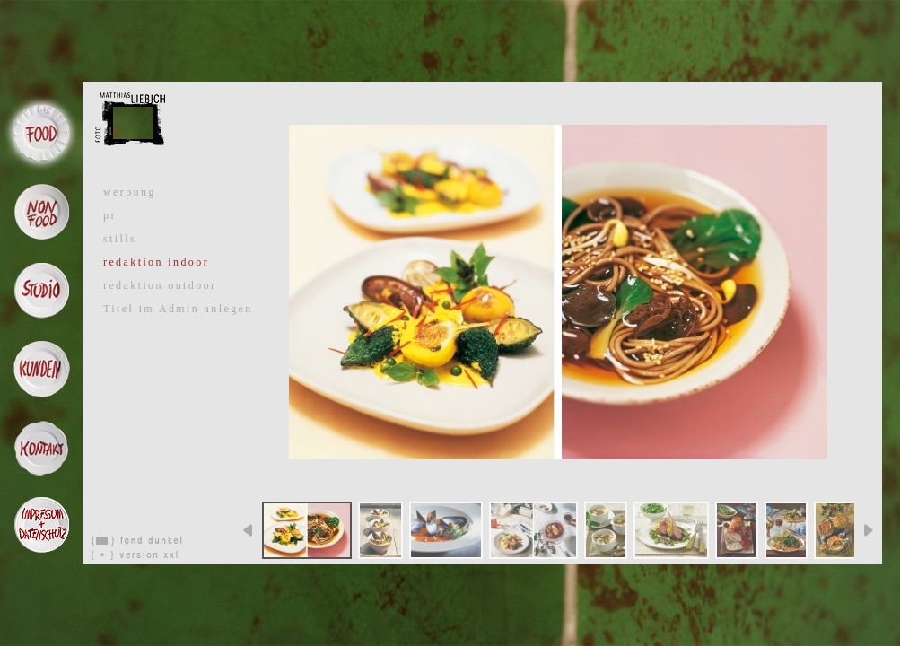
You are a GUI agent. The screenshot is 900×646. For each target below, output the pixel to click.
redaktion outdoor (159, 285)
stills (119, 238)
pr (110, 215)
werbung (129, 192)
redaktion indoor (156, 262)
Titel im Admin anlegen (178, 308)
